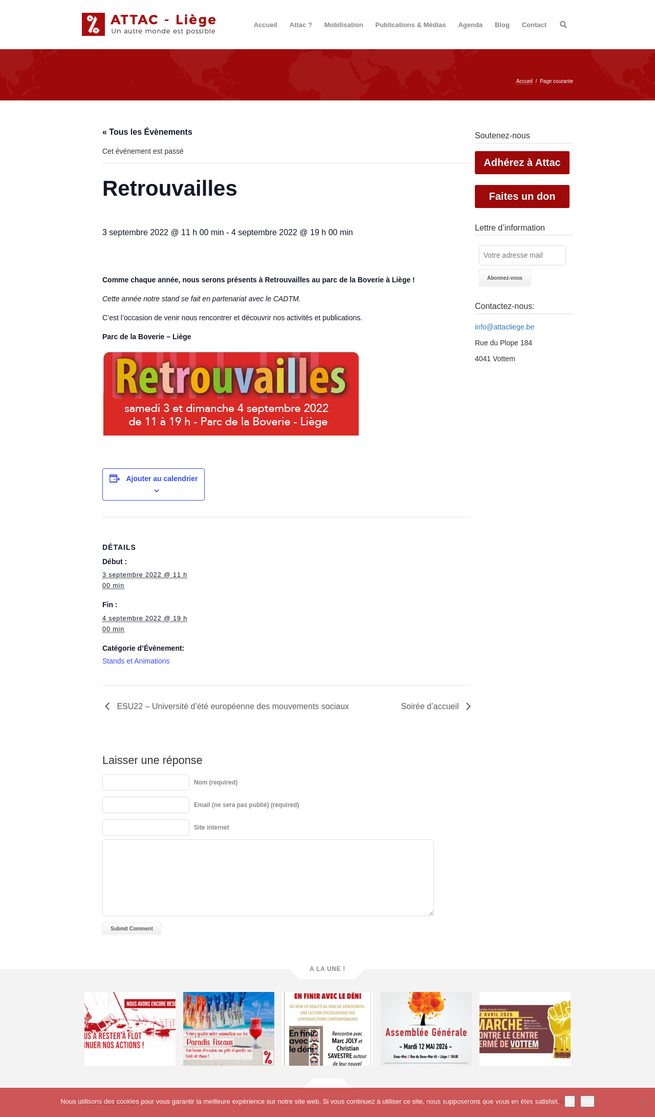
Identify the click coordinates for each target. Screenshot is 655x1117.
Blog (502, 25)
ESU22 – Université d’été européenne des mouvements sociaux (232, 706)
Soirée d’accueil (431, 706)
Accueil (265, 25)
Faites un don (522, 196)
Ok (569, 1101)
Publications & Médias (411, 25)
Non (587, 1101)
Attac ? (301, 25)
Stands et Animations (136, 661)
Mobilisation (343, 25)
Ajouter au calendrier (162, 478)
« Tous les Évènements (147, 132)
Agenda (470, 25)
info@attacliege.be (504, 327)
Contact (534, 25)
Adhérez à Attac (522, 162)
